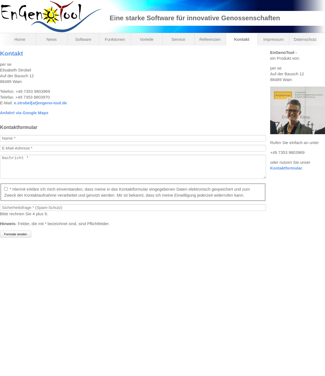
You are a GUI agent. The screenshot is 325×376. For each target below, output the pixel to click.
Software (83, 39)
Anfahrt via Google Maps (24, 112)
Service (178, 39)
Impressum (273, 39)
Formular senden (15, 239)
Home (19, 39)
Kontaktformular (286, 168)
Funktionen (115, 39)
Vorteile (147, 39)
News (51, 39)
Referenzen (210, 39)
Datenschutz (305, 39)
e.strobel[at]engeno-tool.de (40, 103)
